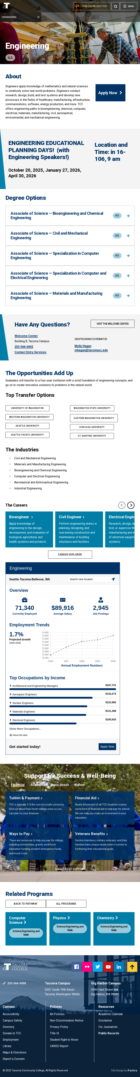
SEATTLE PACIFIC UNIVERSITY (27, 435)
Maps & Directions (14, 1052)
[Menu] (128, 6)
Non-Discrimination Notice (66, 1020)
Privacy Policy (59, 1027)
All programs (66, 903)
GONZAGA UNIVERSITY (92, 427)
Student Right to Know (64, 1039)
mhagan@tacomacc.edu (91, 350)
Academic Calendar (110, 1014)
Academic (37, 785)
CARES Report (59, 1046)
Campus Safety (12, 1020)
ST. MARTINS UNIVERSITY (92, 436)
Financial (18, 785)
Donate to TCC (12, 1033)
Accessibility (11, 1014)
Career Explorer (70, 554)
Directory (8, 1027)
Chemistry (107, 918)
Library (7, 1046)
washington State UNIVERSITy (92, 408)
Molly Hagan (83, 346)
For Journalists (108, 1027)
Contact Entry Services (30, 352)
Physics (62, 918)
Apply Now (110, 92)
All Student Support (70, 869)
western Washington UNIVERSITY (29, 417)
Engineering (20, 17)
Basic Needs (60, 785)
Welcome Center (26, 336)
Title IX (54, 1033)
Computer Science (18, 920)
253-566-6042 (24, 346)
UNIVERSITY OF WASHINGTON (27, 408)
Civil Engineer (70, 517)
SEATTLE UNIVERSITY (27, 426)
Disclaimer (105, 1020)
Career (80, 785)
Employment (11, 1039)
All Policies (57, 1014)
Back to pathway (26, 903)
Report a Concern (14, 1059)
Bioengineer (19, 517)
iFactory (132, 1070)
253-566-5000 (14, 983)
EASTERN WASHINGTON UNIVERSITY (94, 418)
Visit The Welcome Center (113, 323)
